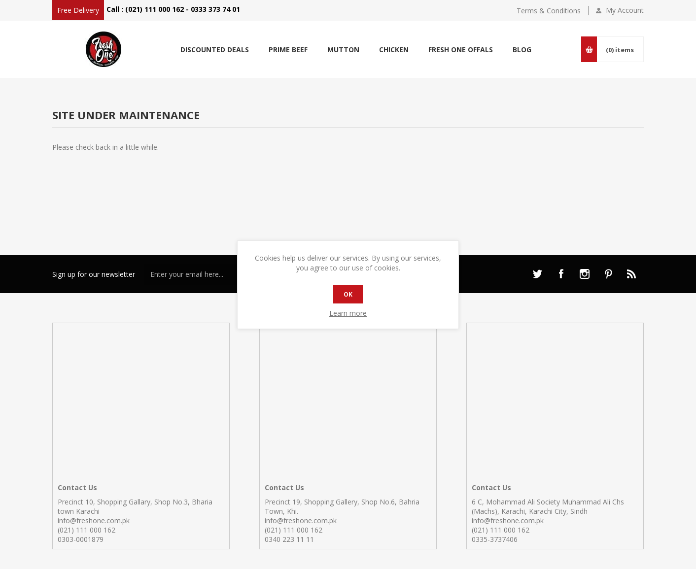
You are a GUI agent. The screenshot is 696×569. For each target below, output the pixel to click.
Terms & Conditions (549, 10)
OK (348, 294)
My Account (625, 10)
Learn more (348, 313)
